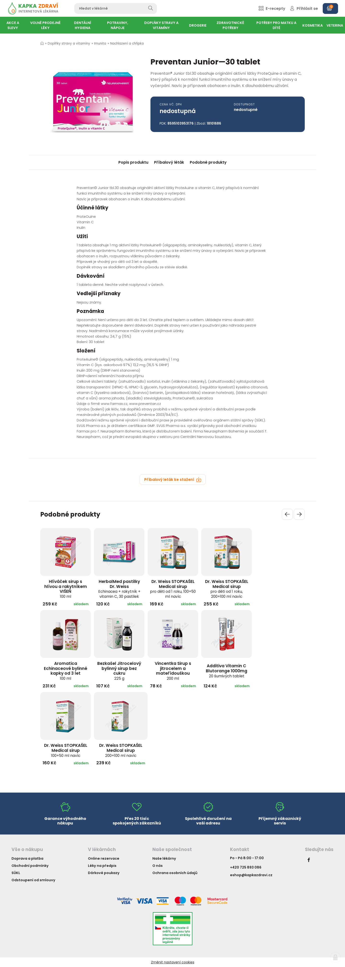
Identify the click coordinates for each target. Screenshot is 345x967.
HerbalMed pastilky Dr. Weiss (119, 589)
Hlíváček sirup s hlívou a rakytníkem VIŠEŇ (65, 589)
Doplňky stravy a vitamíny (69, 43)
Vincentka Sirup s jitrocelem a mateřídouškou (173, 671)
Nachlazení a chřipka (127, 43)
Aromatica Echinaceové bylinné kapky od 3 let (65, 671)
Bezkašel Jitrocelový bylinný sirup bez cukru (119, 671)
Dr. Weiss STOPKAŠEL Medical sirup (173, 589)
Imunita (100, 43)
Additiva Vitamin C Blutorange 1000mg (226, 670)
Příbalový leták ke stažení (172, 479)
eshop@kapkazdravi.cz (251, 875)
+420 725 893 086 (245, 867)
